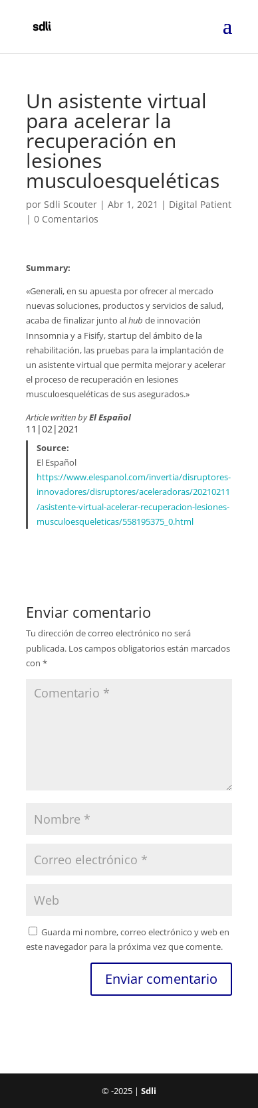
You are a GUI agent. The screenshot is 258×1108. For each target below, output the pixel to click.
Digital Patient (200, 204)
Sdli (148, 1091)
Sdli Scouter (70, 204)
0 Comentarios (66, 219)
